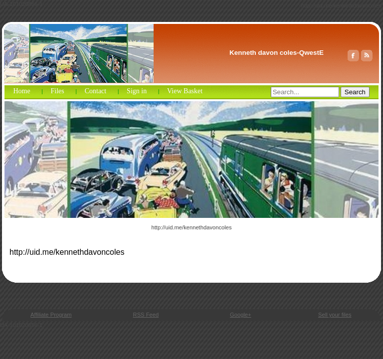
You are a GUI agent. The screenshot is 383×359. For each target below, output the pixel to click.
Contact (96, 91)
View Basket (184, 91)
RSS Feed (146, 315)
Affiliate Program (51, 315)
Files (57, 91)
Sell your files (335, 315)
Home (21, 91)
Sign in (137, 91)
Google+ (240, 315)
